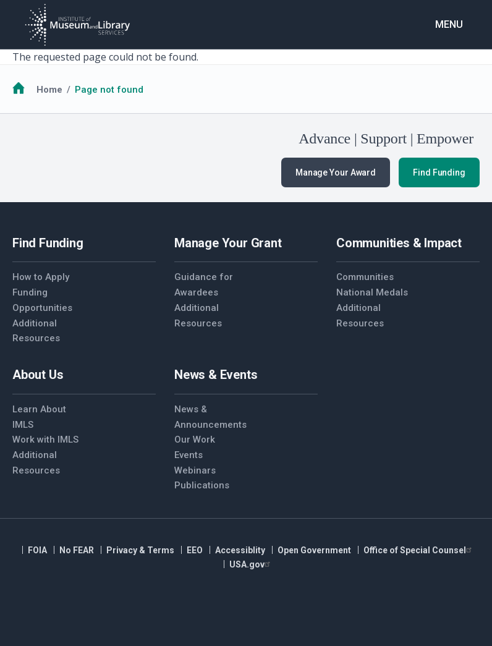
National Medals (372, 292)
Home (49, 89)
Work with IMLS (45, 439)
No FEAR (76, 550)
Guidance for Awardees (203, 284)
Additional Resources (36, 331)
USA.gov (251, 564)
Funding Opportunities (42, 300)
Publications (201, 485)
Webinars (195, 470)
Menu (449, 24)
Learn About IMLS (39, 417)
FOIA (37, 550)
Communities (365, 277)
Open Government (314, 550)
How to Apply (40, 277)
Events (188, 455)
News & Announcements (210, 417)
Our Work (194, 439)
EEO (195, 550)
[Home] (77, 24)
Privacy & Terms (140, 550)
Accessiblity (240, 550)
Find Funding (439, 172)
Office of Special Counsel (419, 550)
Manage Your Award (335, 172)
